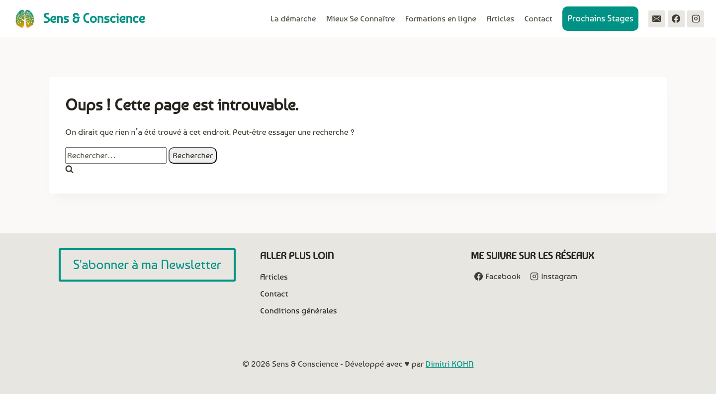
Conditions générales (298, 310)
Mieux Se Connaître (360, 18)
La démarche (293, 18)
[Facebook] (676, 18)
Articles (500, 18)
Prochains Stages (600, 18)
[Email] (656, 18)
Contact (538, 18)
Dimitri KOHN (450, 364)
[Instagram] (695, 18)
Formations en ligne (440, 18)
